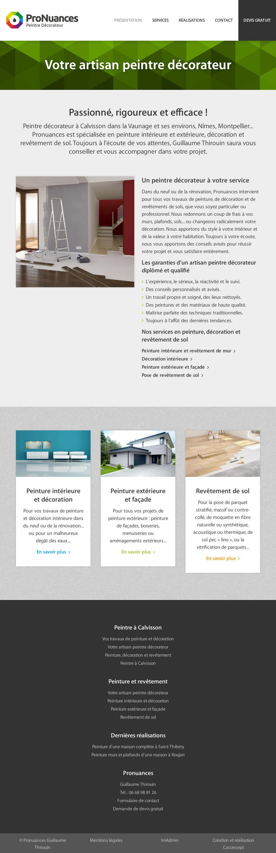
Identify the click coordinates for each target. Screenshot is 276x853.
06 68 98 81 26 (142, 791)
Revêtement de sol (222, 505)
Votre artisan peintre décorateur (138, 645)
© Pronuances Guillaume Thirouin (42, 842)
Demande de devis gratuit (138, 807)
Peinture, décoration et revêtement (138, 653)
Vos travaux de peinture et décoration (138, 637)
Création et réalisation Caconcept (233, 842)
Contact (224, 20)
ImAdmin (170, 838)
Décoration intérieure (165, 359)
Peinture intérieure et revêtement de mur (186, 351)
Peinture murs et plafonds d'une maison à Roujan (138, 753)
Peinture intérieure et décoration (53, 502)
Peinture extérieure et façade (173, 366)
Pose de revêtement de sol (170, 374)
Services (160, 20)
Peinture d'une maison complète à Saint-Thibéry (138, 745)
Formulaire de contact (138, 799)
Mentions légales (106, 838)
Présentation (128, 20)
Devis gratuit (257, 20)
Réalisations (192, 20)
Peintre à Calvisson (138, 661)
